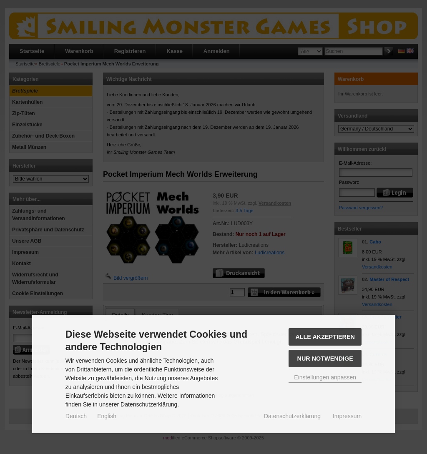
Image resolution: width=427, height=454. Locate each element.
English (106, 416)
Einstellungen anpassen (325, 377)
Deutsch (76, 416)
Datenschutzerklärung (292, 416)
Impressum (347, 416)
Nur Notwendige (325, 358)
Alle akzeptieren (325, 337)
